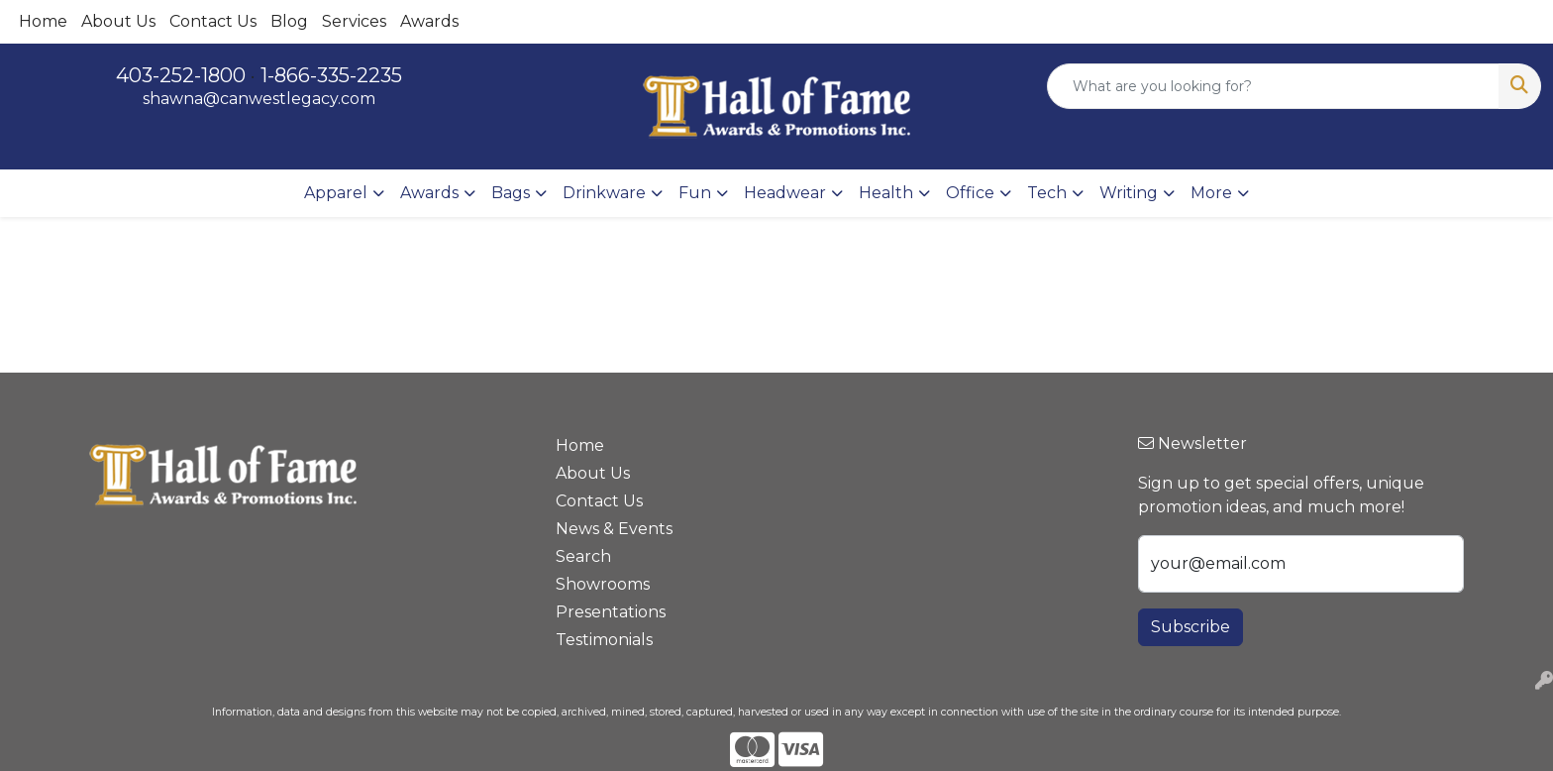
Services (354, 21)
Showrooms (603, 584)
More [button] (1211, 192)
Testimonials (604, 639)
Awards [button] (429, 192)
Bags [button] (510, 192)
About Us (118, 21)
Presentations (611, 612)
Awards (429, 21)
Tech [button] (1047, 192)
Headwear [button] (785, 192)
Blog (289, 21)
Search (583, 556)
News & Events (614, 528)
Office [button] (970, 192)
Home (43, 21)
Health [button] (886, 192)
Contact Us (213, 21)
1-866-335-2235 (331, 75)
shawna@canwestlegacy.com (259, 98)
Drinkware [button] (604, 192)
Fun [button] (694, 192)
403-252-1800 (181, 75)
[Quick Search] (1273, 86)
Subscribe (1190, 626)
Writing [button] (1128, 192)
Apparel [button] (335, 192)
